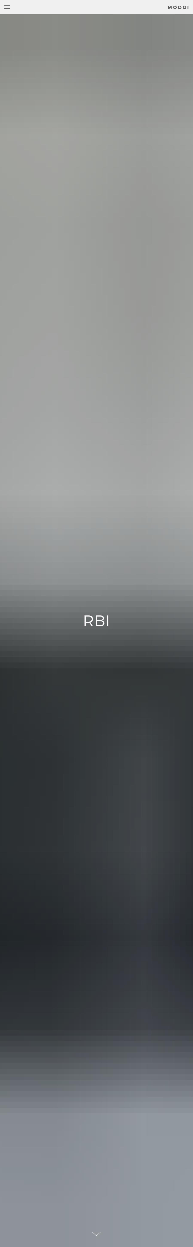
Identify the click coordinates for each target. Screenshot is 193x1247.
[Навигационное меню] (7, 7)
